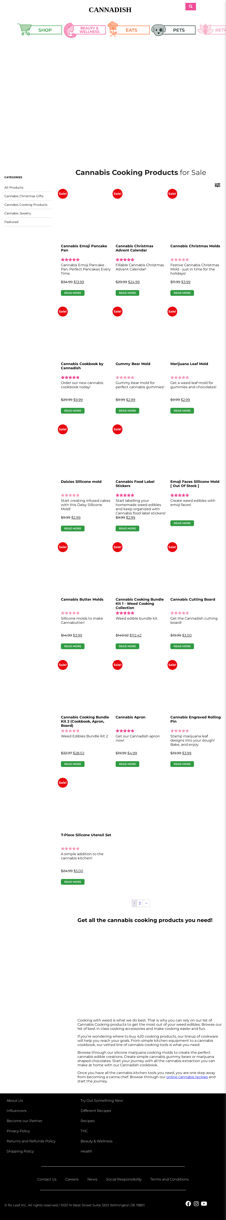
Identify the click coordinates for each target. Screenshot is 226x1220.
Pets (173, 31)
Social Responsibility (123, 1179)
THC (84, 1131)
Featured (11, 222)
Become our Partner (24, 1121)
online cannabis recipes (187, 1077)
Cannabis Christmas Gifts (23, 196)
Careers (72, 1179)
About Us (15, 1100)
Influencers (16, 1111)
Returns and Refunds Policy (31, 1141)
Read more (72, 292)
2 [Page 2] (140, 903)
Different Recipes (96, 1111)
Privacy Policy (18, 1131)
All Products (13, 187)
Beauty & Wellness (85, 31)
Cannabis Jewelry (17, 213)
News (92, 1179)
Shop (39, 31)
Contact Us (46, 1179)
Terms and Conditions (169, 1179)
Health (86, 1151)
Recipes (88, 1121)
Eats (128, 31)
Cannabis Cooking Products (25, 205)
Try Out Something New (102, 1100)
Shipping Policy (20, 1151)
